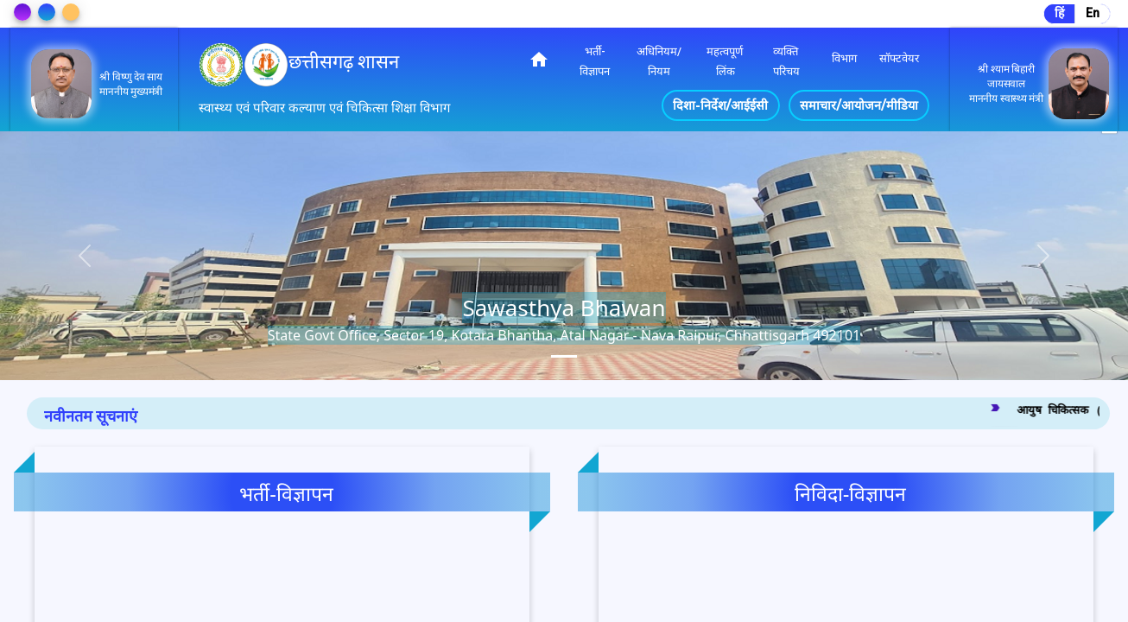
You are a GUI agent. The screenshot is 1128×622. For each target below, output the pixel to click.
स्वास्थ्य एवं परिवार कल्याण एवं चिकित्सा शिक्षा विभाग (324, 108)
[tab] (564, 356)
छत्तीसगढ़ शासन (343, 62)
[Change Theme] (22, 12)
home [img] (539, 59)
